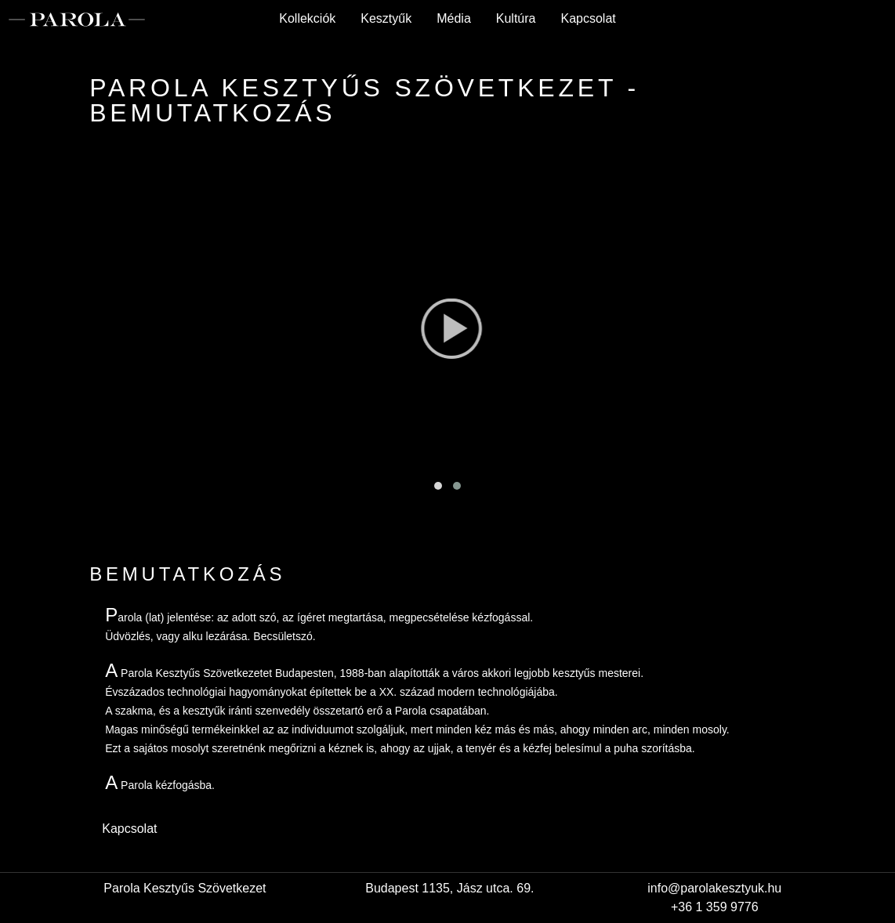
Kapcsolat (587, 18)
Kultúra (516, 18)
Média (454, 18)
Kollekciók (307, 18)
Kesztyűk (386, 18)
